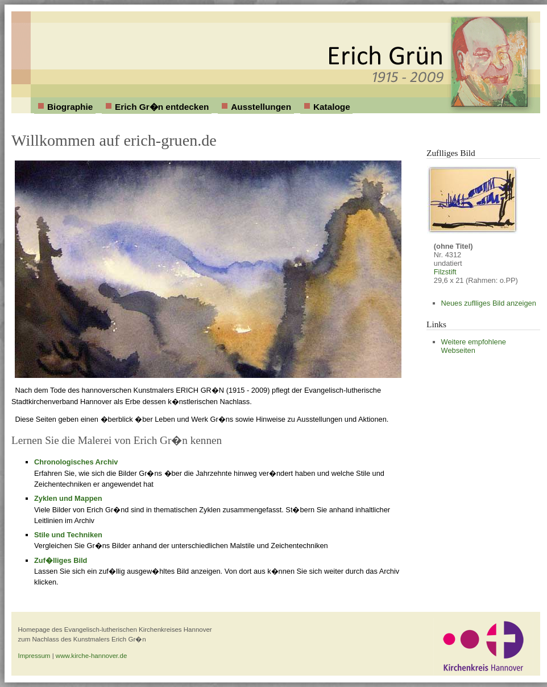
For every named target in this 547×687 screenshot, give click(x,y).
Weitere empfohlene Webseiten (473, 346)
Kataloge (331, 107)
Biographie (70, 107)
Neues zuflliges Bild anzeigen (488, 303)
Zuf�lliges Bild (60, 560)
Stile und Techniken (68, 534)
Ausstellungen (261, 107)
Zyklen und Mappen (68, 498)
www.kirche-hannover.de (91, 655)
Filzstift (445, 272)
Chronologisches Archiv (76, 462)
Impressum (34, 655)
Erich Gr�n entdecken (162, 107)
